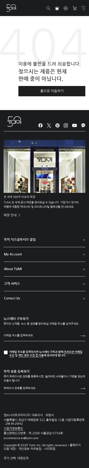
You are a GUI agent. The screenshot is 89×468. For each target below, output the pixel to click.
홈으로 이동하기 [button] (52, 91)
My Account (13, 254)
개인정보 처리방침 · (31, 448)
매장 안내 (10, 215)
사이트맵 (49, 448)
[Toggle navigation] (83, 8)
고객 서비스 (12, 283)
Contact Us (12, 298)
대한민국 (23, 458)
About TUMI (13, 269)
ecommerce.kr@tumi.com (21, 438)
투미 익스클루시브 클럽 (20, 239)
